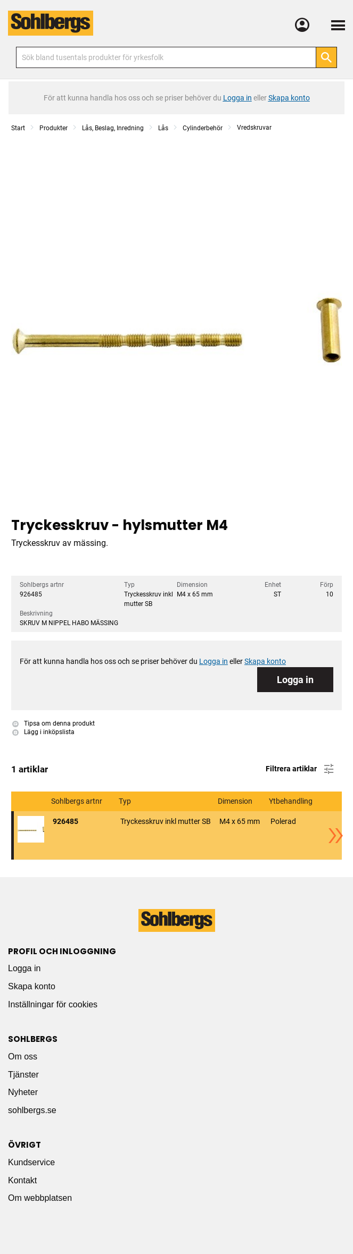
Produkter (53, 128)
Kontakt (22, 1180)
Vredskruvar (254, 127)
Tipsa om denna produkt (53, 723)
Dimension (236, 801)
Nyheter (23, 1092)
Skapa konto (31, 986)
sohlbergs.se (32, 1110)
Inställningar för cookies (52, 1004)
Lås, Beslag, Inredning (113, 128)
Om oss (22, 1056)
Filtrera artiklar (300, 769)
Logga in (295, 679)
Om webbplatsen (40, 1197)
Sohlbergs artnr (77, 801)
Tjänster (23, 1074)
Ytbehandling (291, 801)
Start (18, 128)
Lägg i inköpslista (43, 732)
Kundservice (31, 1162)
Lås (163, 128)
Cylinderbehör (203, 128)
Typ (126, 801)
